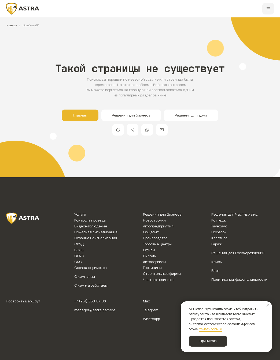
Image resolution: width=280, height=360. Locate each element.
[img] (22, 8)
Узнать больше (210, 329)
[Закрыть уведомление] (268, 305)
